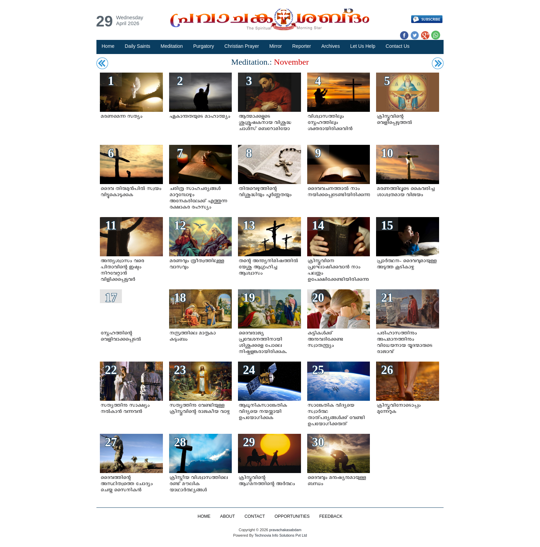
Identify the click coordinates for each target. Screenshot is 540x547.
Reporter (301, 46)
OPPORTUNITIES (292, 516)
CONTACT (254, 516)
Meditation (171, 46)
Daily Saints (137, 46)
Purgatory (203, 46)
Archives (330, 46)
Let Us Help (362, 46)
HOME (203, 516)
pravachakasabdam (285, 530)
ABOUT (227, 516)
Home (108, 46)
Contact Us (397, 46)
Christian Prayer (242, 46)
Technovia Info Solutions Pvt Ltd (280, 535)
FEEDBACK (331, 516)
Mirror (275, 46)
